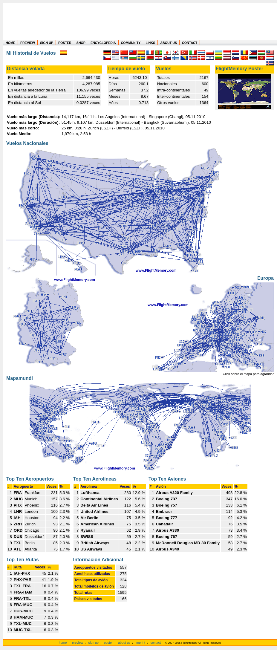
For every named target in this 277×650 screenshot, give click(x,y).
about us (124, 642)
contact (156, 642)
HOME (10, 43)
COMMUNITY (131, 43)
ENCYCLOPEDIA (103, 43)
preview (77, 642)
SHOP (80, 43)
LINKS (150, 43)
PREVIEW (27, 43)
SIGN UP (46, 43)
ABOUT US (168, 43)
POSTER (64, 43)
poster (108, 642)
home (63, 642)
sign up (93, 642)
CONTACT (189, 43)
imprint (140, 642)
